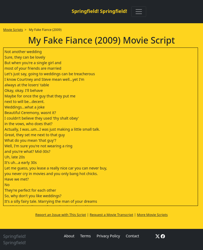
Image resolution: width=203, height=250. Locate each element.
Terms (85, 235)
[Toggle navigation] (138, 11)
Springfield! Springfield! (99, 11)
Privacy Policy (108, 235)
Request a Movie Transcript (111, 214)
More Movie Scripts (152, 214)
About (69, 235)
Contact (132, 235)
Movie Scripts (13, 29)
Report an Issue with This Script (60, 214)
